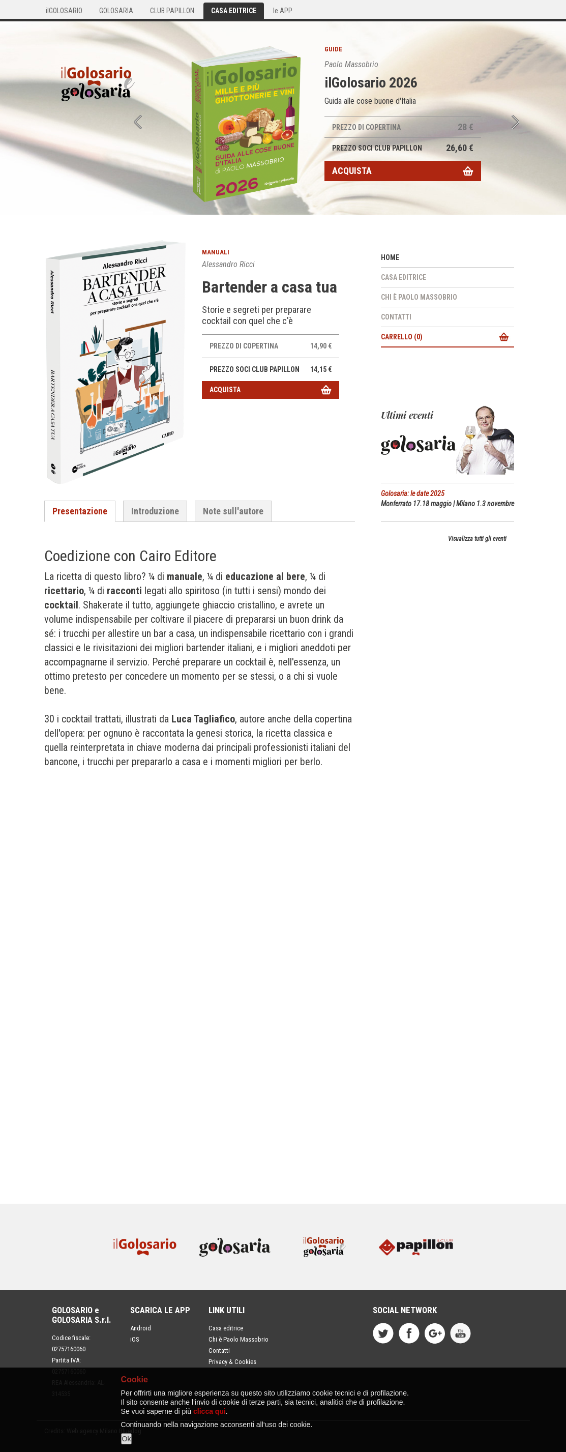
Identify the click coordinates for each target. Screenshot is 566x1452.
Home (390, 257)
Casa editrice (403, 277)
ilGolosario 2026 (371, 82)
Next (515, 122)
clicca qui (209, 1411)
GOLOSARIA (116, 11)
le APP (282, 11)
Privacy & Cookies (232, 1362)
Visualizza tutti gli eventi (477, 538)
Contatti (396, 317)
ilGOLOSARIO (64, 11)
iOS (134, 1339)
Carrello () (402, 337)
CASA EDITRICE (233, 11)
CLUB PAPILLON (172, 11)
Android (140, 1328)
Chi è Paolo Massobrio (419, 297)
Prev (138, 122)
